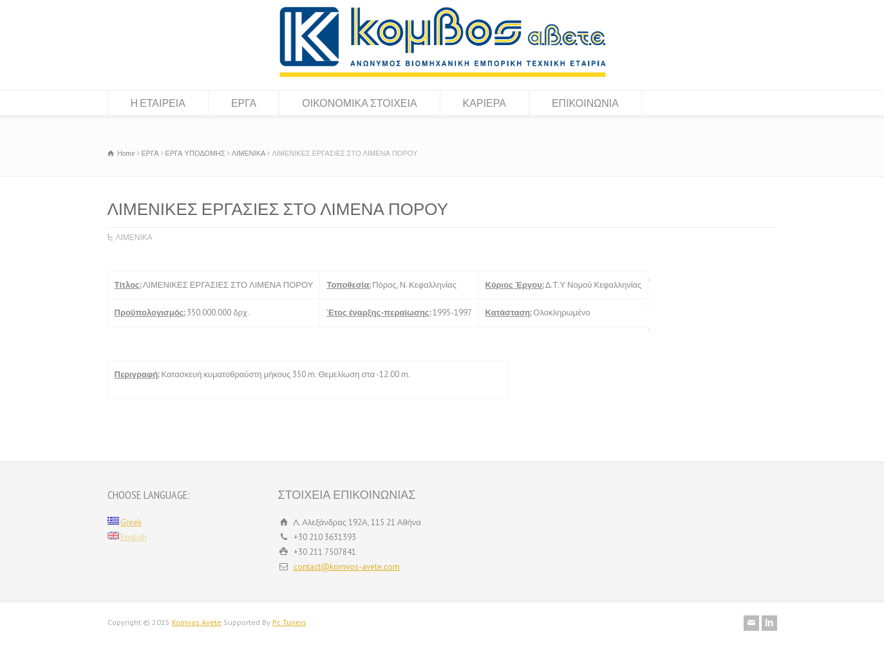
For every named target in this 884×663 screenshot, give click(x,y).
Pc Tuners (289, 622)
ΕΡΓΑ (243, 103)
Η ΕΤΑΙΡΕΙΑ (158, 103)
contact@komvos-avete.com (347, 566)
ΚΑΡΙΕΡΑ (484, 103)
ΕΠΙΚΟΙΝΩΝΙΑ (585, 103)
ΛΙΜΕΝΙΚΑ (134, 237)
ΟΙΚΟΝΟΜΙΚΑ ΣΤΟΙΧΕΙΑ (359, 103)
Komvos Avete (196, 622)
